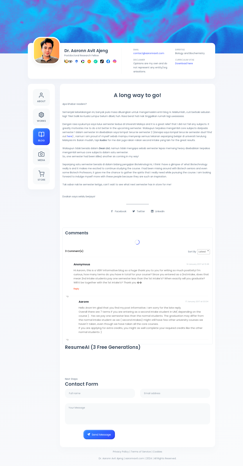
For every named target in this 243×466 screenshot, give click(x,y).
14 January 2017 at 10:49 (197, 264)
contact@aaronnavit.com (148, 53)
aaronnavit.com (134, 458)
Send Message (99, 435)
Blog (41, 136)
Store (41, 175)
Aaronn (84, 302)
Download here (184, 63)
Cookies (157, 451)
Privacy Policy (121, 451)
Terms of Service (141, 451)
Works (41, 117)
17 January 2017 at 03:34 (196, 301)
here (69, 136)
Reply (76, 288)
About (41, 97)
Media (41, 156)
